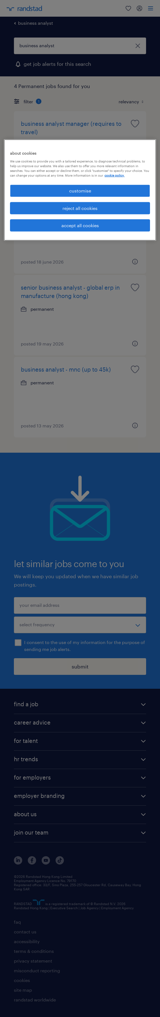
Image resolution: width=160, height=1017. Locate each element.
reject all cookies (80, 208)
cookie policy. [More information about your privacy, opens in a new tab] (114, 175)
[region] (80, 190)
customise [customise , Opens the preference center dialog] (80, 190)
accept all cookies (80, 225)
